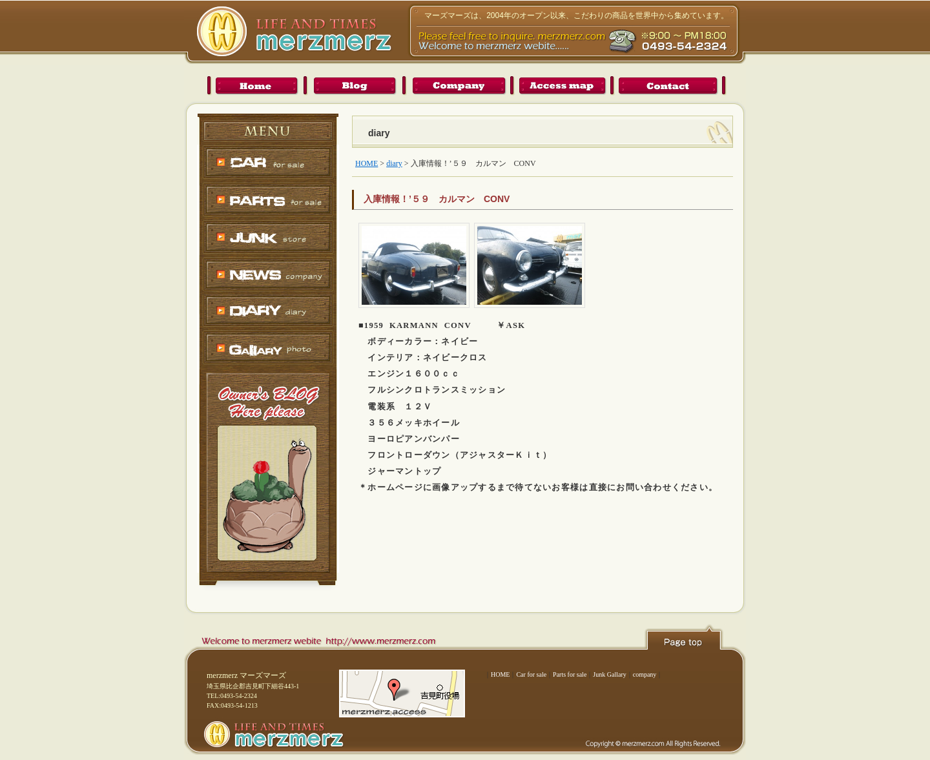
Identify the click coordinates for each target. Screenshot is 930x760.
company (645, 674)
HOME (500, 674)
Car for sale (531, 674)
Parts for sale (569, 674)
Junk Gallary (609, 674)
